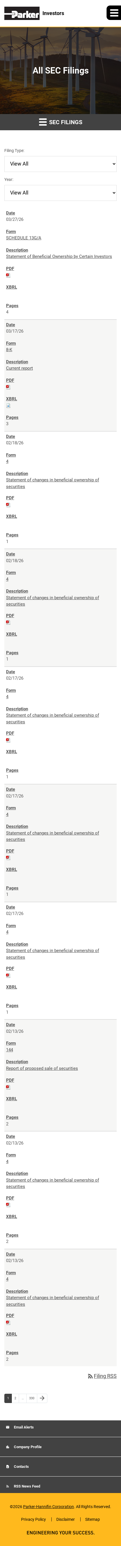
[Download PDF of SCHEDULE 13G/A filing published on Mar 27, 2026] (8, 275)
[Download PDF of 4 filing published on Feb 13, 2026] (8, 1204)
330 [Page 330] (32, 1399)
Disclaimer (65, 1519)
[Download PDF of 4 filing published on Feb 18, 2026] (8, 504)
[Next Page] (42, 1398)
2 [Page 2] (16, 1399)
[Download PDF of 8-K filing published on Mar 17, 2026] (8, 386)
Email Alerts (23, 1427)
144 (9, 1049)
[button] (114, 12)
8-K (9, 349)
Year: (8, 179)
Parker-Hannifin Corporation (48, 1506)
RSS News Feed (26, 1486)
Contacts (21, 1466)
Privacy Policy (33, 1519)
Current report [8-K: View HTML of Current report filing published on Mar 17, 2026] (19, 368)
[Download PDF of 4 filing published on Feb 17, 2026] (8, 739)
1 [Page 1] (9, 1399)
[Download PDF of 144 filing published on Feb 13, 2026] (8, 1087)
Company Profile (27, 1447)
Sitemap (92, 1519)
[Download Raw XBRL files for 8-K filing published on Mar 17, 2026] (8, 405)
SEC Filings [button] (60, 122)
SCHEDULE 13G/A (23, 238)
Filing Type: (14, 150)
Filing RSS (102, 1376)
